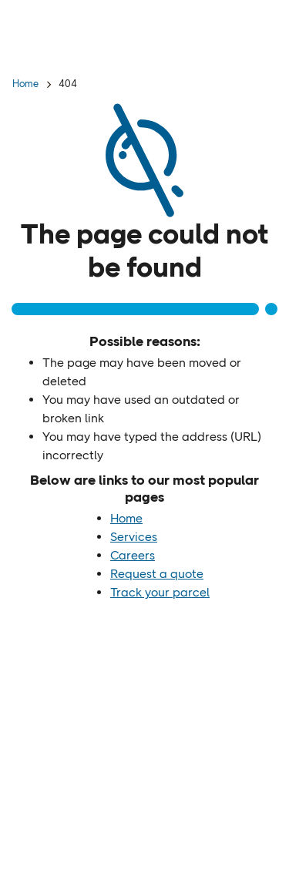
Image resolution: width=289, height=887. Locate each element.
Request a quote (156, 573)
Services (133, 536)
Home (25, 83)
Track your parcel (160, 592)
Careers (132, 555)
